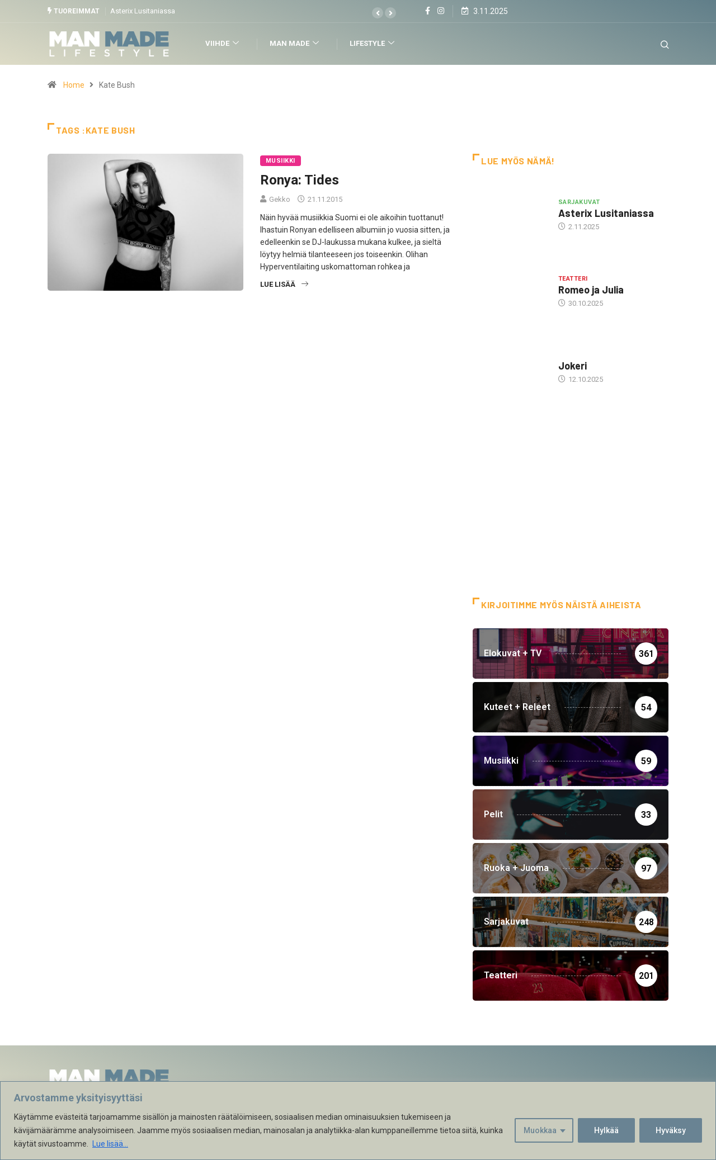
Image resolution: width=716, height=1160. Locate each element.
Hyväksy (671, 1130)
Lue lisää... (110, 1143)
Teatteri (573, 278)
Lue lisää (284, 284)
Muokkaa (540, 1130)
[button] (377, 12)
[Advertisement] (570, 508)
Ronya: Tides (299, 180)
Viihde (223, 44)
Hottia (570, 354)
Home (73, 85)
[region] (358, 1120)
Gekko (279, 199)
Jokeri (572, 365)
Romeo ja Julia (591, 289)
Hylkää (606, 1130)
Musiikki (280, 160)
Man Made (296, 44)
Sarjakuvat (579, 202)
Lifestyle (373, 44)
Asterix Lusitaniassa (142, 11)
